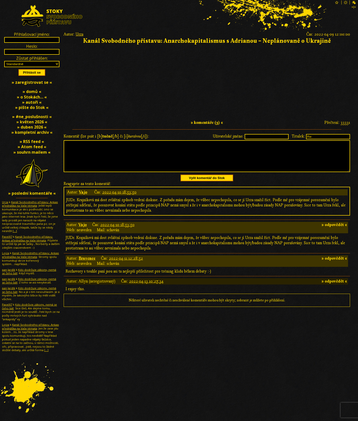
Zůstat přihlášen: (32, 58)
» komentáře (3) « (207, 122)
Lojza (5, 253)
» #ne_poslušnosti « (32, 116)
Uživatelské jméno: (228, 136)
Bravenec (87, 264)
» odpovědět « (334, 230)
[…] (15, 231)
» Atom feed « (32, 146)
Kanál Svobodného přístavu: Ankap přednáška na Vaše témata (30, 204)
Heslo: (32, 46)
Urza (79, 34)
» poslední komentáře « (32, 193)
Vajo (83, 198)
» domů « (32, 91)
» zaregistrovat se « (32, 82)
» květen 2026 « (31, 122)
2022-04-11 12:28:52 (126, 264)
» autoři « (32, 102)
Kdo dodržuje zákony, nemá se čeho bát (29, 271)
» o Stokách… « (32, 97)
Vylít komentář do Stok (207, 184)
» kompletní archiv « (31, 132)
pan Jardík (8, 270)
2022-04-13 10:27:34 (146, 287)
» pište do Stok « (31, 107)
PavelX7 (7, 236)
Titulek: (298, 136)
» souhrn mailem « (31, 152)
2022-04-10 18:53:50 (119, 198)
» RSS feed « (32, 141)
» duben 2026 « (31, 127)
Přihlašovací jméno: (32, 34)
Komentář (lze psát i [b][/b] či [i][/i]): (106, 136)
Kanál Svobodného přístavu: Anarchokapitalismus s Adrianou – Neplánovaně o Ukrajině (207, 41)
